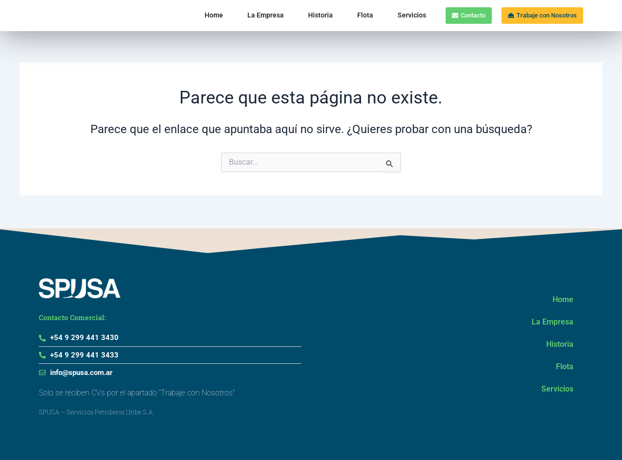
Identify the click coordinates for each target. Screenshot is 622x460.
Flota (333, 15)
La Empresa (233, 15)
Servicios (379, 15)
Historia (288, 15)
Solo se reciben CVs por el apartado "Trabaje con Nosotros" (137, 392)
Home (182, 15)
